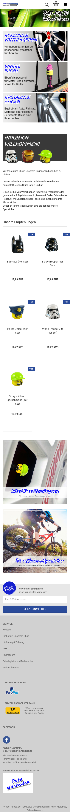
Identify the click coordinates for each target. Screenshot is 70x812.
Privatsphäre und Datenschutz (19, 661)
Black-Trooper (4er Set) (52, 263)
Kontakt (7, 629)
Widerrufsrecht (11, 667)
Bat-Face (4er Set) (17, 261)
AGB (5, 648)
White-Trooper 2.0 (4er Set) (52, 330)
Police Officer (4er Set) (17, 330)
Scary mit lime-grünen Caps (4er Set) (17, 400)
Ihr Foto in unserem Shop (16, 636)
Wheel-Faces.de (12, 806)
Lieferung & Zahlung (13, 642)
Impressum (9, 654)
